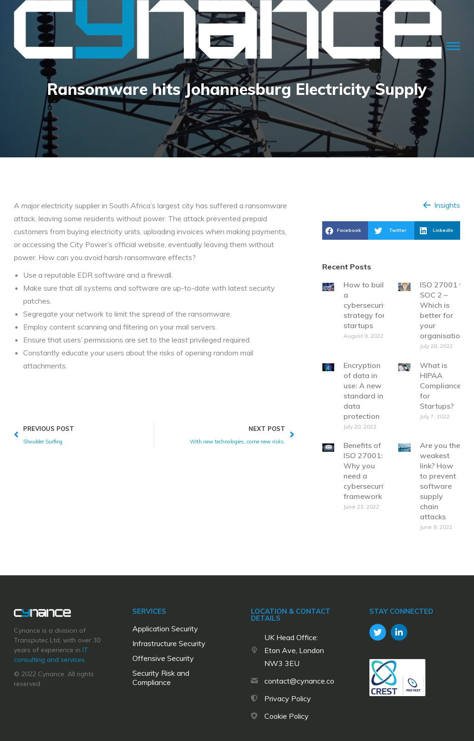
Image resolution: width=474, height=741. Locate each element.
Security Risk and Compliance (160, 677)
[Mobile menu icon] (453, 46)
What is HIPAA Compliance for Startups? (440, 386)
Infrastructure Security (169, 643)
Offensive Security (163, 658)
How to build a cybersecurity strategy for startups (366, 305)
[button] (441, 205)
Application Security (165, 628)
